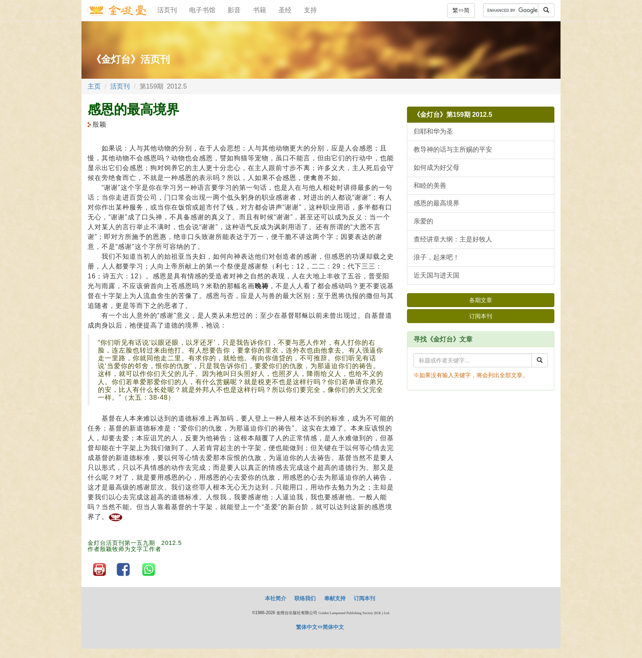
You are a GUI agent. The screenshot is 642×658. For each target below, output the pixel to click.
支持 (310, 10)
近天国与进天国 (436, 275)
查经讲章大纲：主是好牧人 (453, 239)
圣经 (285, 10)
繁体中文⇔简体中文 (320, 627)
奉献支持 (335, 598)
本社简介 (275, 598)
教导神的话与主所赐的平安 (453, 149)
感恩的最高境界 (436, 203)
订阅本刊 (480, 316)
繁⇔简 (461, 10)
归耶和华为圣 (433, 131)
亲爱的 (423, 221)
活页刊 (167, 10)
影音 (234, 10)
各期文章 (480, 300)
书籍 (259, 10)
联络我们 (305, 598)
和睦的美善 (430, 185)
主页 (94, 86)
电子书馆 (202, 10)
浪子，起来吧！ (436, 257)
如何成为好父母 (436, 167)
